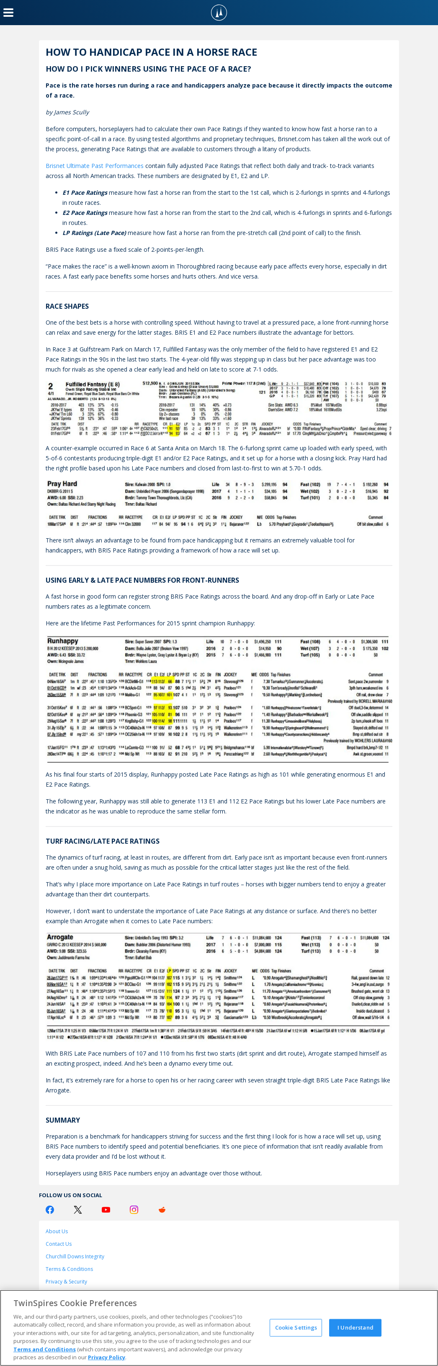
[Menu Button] (8, 12)
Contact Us (59, 1243)
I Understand (356, 1327)
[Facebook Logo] (50, 1210)
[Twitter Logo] (78, 1210)
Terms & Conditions (69, 1269)
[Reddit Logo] (162, 1210)
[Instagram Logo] (134, 1210)
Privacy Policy (106, 1357)
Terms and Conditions (44, 1349)
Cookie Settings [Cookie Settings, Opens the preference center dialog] (296, 1327)
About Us (57, 1231)
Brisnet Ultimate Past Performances (95, 166)
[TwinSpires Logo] (219, 12)
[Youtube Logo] (106, 1210)
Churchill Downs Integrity (75, 1256)
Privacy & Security (66, 1281)
